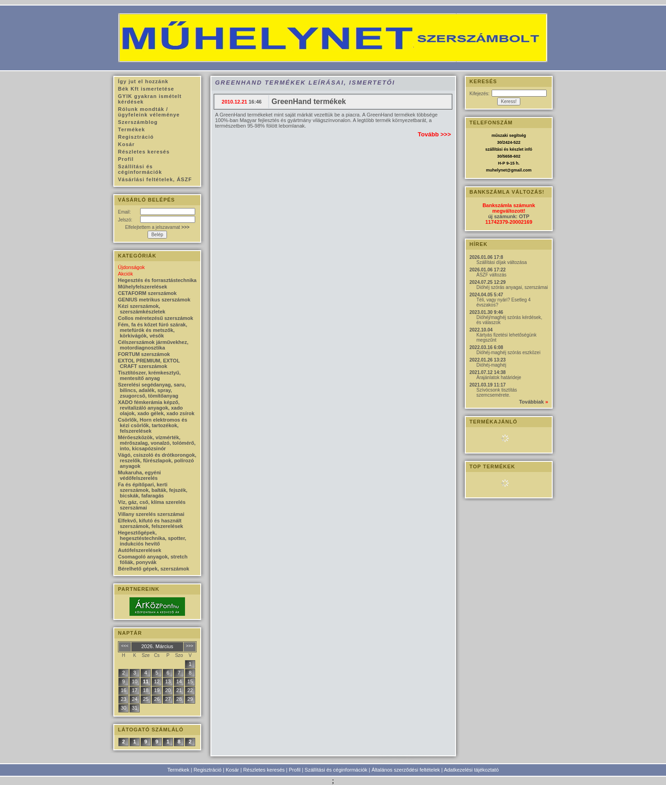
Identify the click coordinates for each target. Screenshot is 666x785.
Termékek (178, 770)
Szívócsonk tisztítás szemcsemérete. (496, 392)
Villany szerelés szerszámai (151, 514)
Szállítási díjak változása (501, 262)
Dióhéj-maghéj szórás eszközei (508, 352)
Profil (295, 770)
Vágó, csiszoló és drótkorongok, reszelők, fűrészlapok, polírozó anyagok (157, 460)
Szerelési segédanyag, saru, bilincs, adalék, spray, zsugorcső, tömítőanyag (152, 390)
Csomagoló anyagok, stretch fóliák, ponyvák (152, 559)
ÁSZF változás (491, 274)
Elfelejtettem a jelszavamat (157, 227)
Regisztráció (207, 770)
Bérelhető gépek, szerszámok (153, 568)
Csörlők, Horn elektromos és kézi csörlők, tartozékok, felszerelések (152, 425)
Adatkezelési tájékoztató (471, 770)
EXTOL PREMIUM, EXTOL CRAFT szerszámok (149, 363)
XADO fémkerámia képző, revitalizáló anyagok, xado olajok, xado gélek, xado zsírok (156, 407)
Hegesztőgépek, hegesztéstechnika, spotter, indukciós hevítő (152, 538)
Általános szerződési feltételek (405, 770)
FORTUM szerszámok (144, 354)
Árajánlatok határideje (498, 377)
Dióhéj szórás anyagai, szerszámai (512, 287)
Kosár (232, 770)
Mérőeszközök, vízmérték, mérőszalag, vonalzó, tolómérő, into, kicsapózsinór (157, 443)
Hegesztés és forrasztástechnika (157, 280)
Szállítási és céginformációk (336, 770)
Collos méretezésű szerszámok (155, 318)
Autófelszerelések (139, 550)
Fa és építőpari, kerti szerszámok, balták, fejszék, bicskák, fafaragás (152, 490)
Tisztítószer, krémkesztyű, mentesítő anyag (149, 375)
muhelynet (496, 170)
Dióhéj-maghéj (491, 365)
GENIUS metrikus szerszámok (154, 299)
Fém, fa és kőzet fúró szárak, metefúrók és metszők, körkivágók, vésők (152, 330)
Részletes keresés (264, 770)
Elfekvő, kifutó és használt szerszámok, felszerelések (150, 523)
